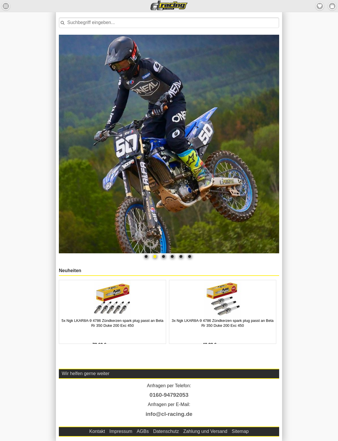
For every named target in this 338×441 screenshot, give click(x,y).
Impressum (120, 431)
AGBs (143, 431)
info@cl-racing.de (169, 414)
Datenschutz (166, 431)
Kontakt (97, 431)
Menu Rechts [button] (332, 6)
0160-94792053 (169, 395)
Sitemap (240, 431)
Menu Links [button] (5, 6)
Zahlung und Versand (205, 431)
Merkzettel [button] (319, 6)
